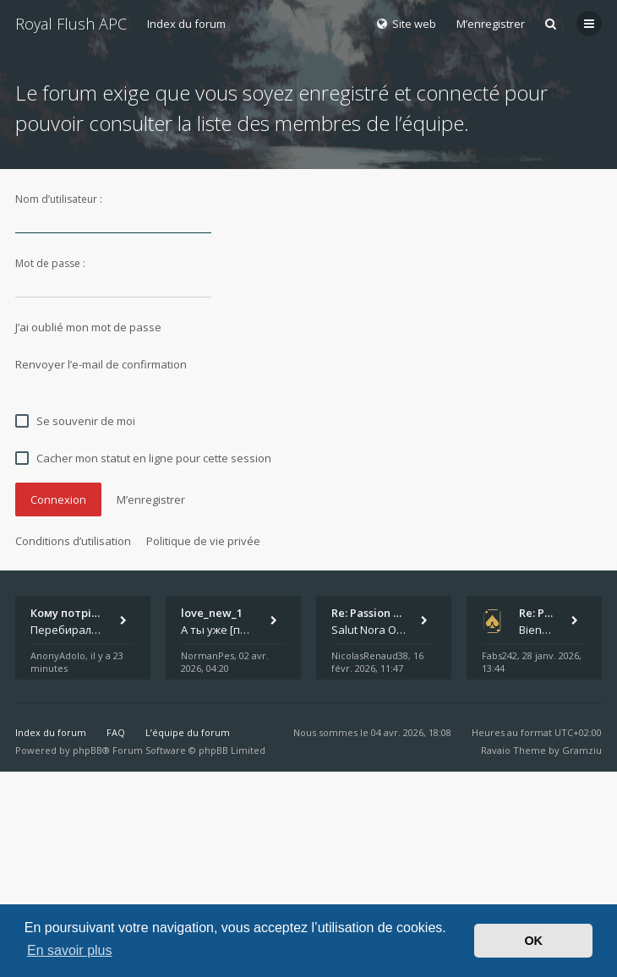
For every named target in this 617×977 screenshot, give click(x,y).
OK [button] (533, 940)
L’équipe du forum (187, 732)
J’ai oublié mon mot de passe (88, 327)
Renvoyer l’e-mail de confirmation (101, 364)
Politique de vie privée (203, 541)
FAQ (115, 732)
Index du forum (186, 23)
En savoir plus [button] (69, 950)
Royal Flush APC (71, 24)
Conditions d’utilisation (73, 541)
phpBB (87, 750)
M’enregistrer (490, 23)
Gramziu (582, 750)
